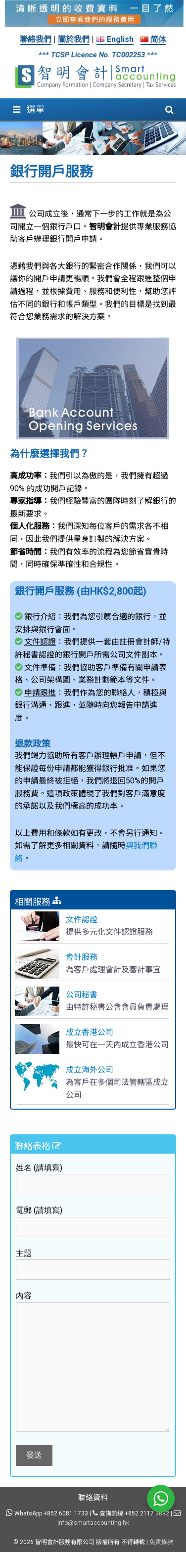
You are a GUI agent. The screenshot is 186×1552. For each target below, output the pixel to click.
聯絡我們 (35, 39)
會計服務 (81, 957)
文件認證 (81, 919)
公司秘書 (81, 994)
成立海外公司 (89, 1070)
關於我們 (74, 39)
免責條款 (161, 1542)
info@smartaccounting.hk (93, 1522)
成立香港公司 (89, 1032)
